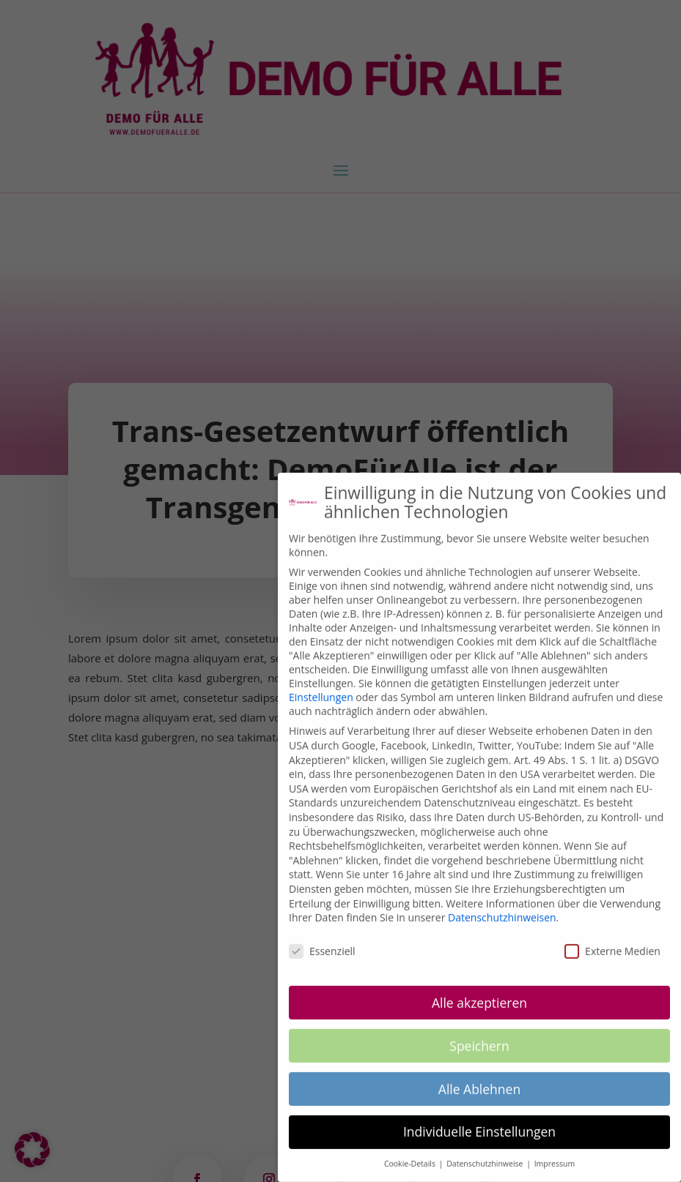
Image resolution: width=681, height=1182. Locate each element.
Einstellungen (321, 685)
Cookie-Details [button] (411, 1152)
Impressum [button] (554, 1152)
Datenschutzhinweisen (502, 906)
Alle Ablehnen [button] (479, 1076)
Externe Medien (612, 939)
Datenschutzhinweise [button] (485, 1152)
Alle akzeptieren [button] (479, 991)
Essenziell (322, 939)
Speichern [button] (479, 1034)
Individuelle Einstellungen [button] (479, 1120)
